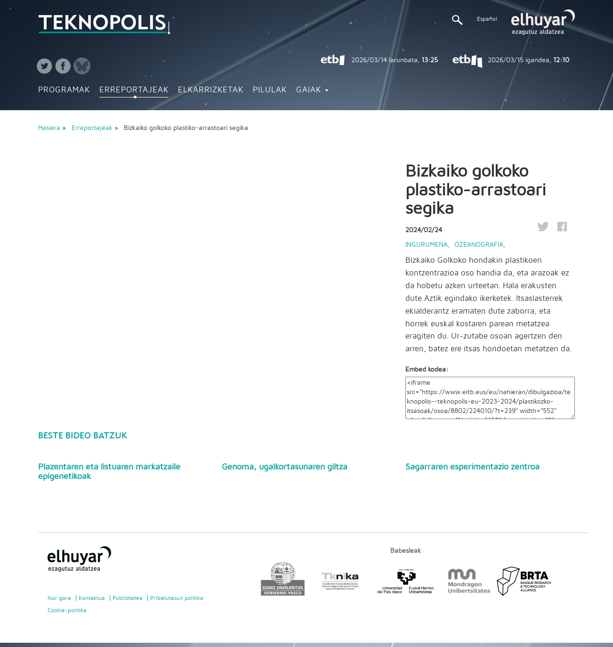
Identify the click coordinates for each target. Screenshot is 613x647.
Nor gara (59, 598)
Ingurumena (426, 245)
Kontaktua (92, 598)
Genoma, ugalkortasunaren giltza (284, 467)
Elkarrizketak (210, 90)
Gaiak (312, 90)
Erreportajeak (134, 90)
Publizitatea (128, 598)
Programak (64, 90)
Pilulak (270, 90)
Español (487, 19)
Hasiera (49, 128)
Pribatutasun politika (176, 598)
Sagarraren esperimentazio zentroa (472, 467)
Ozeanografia (478, 245)
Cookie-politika (67, 610)
